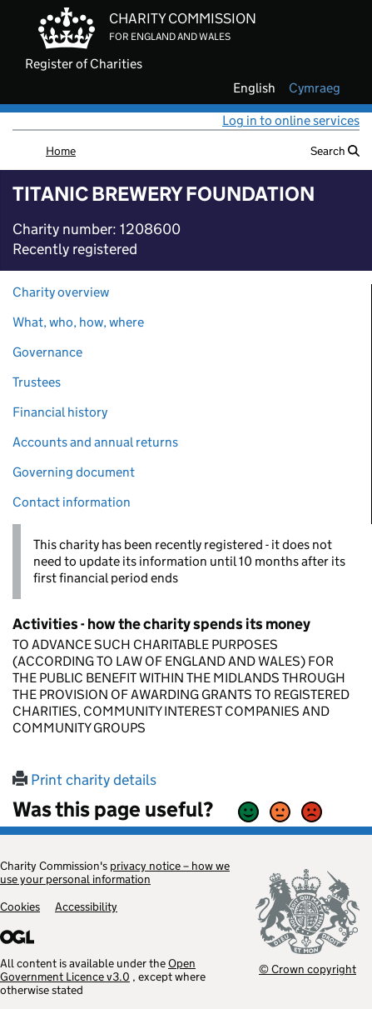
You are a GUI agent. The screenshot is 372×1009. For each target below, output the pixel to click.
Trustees (36, 382)
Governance (47, 352)
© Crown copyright (307, 969)
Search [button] (335, 150)
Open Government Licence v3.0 (98, 970)
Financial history (59, 412)
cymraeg (314, 88)
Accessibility (86, 906)
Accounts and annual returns (95, 442)
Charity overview (60, 292)
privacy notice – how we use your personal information (115, 872)
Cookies (20, 906)
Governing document (73, 472)
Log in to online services (291, 120)
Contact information (71, 502)
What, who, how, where (78, 322)
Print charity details (84, 780)
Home (61, 150)
